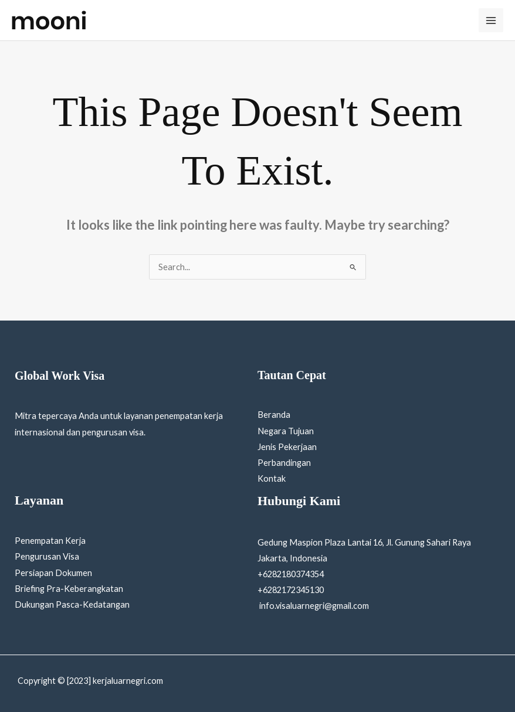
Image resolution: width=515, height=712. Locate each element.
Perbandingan (284, 463)
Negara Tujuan (286, 431)
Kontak (272, 478)
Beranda (274, 415)
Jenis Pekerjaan (287, 447)
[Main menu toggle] (491, 20)
